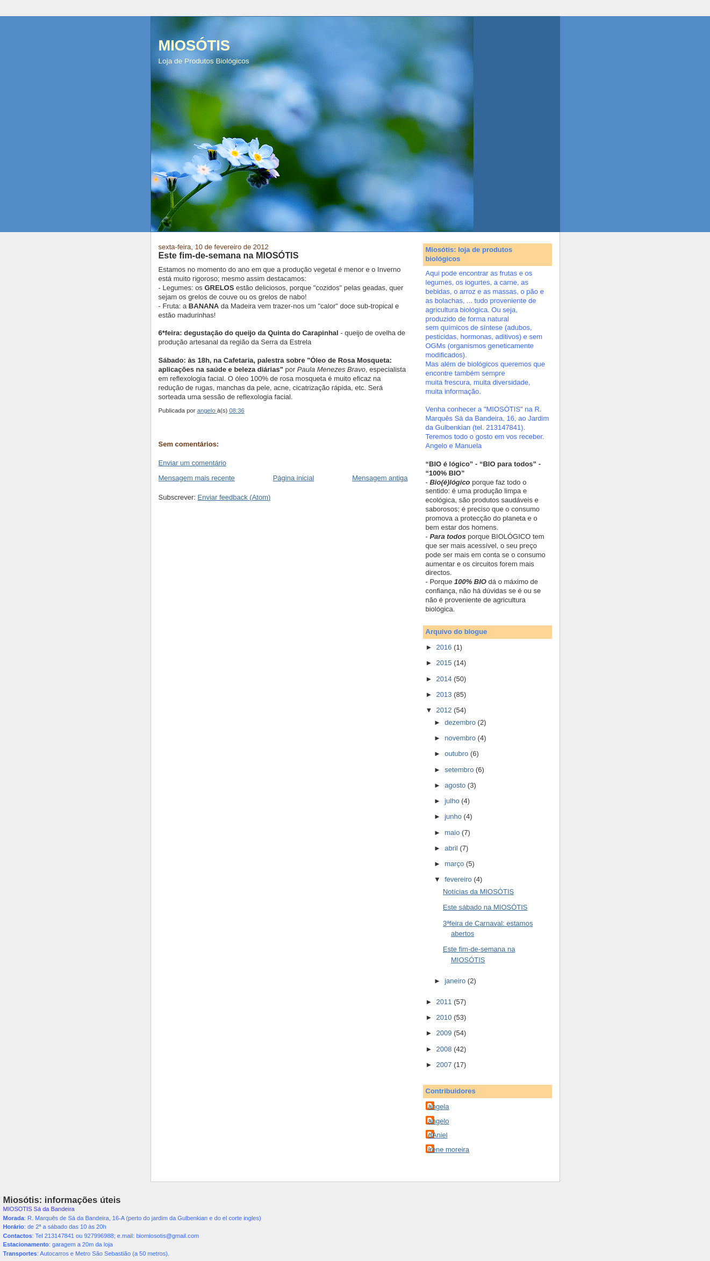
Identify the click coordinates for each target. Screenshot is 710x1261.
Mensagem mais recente (197, 478)
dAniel (438, 1135)
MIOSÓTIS (194, 45)
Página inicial (293, 478)
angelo (438, 1121)
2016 (445, 647)
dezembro (460, 722)
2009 (445, 1033)
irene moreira (449, 1149)
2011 (445, 1002)
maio (453, 832)
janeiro (456, 981)
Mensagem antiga (379, 478)
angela (438, 1107)
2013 (445, 694)
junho (453, 816)
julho (452, 801)
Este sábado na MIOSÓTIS (485, 907)
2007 (445, 1065)
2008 (445, 1049)
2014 (445, 679)
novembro (460, 738)
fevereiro (459, 879)
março (455, 864)
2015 (445, 663)
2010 (445, 1017)
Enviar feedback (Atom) (233, 497)
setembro (460, 770)
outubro (457, 754)
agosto (456, 785)
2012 (445, 710)
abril (452, 848)
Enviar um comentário (192, 463)
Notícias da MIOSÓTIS (478, 892)
